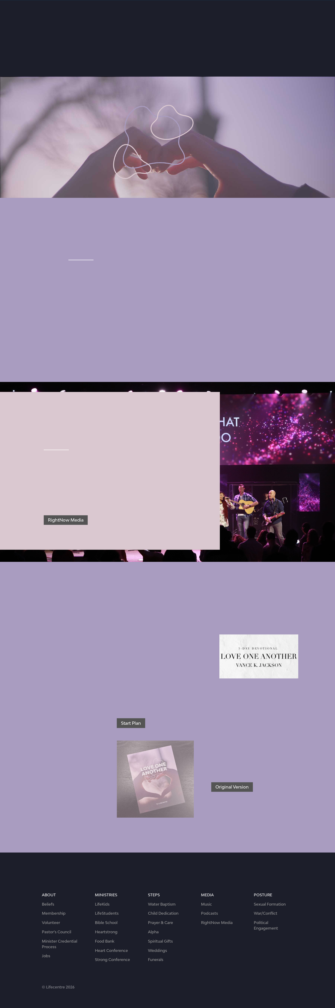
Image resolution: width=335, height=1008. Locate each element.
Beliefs (48, 904)
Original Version (232, 786)
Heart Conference (111, 950)
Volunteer (51, 922)
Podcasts (209, 913)
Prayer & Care (160, 922)
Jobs (46, 956)
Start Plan (131, 723)
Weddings (157, 950)
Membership (54, 913)
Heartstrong (106, 932)
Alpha (153, 932)
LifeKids (102, 904)
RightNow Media (66, 520)
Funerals (155, 959)
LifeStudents (107, 913)
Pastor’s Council (56, 932)
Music (206, 904)
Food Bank (104, 941)
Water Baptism (162, 904)
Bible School (106, 922)
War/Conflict (265, 913)
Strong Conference (112, 959)
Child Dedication (163, 913)
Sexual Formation (270, 904)
